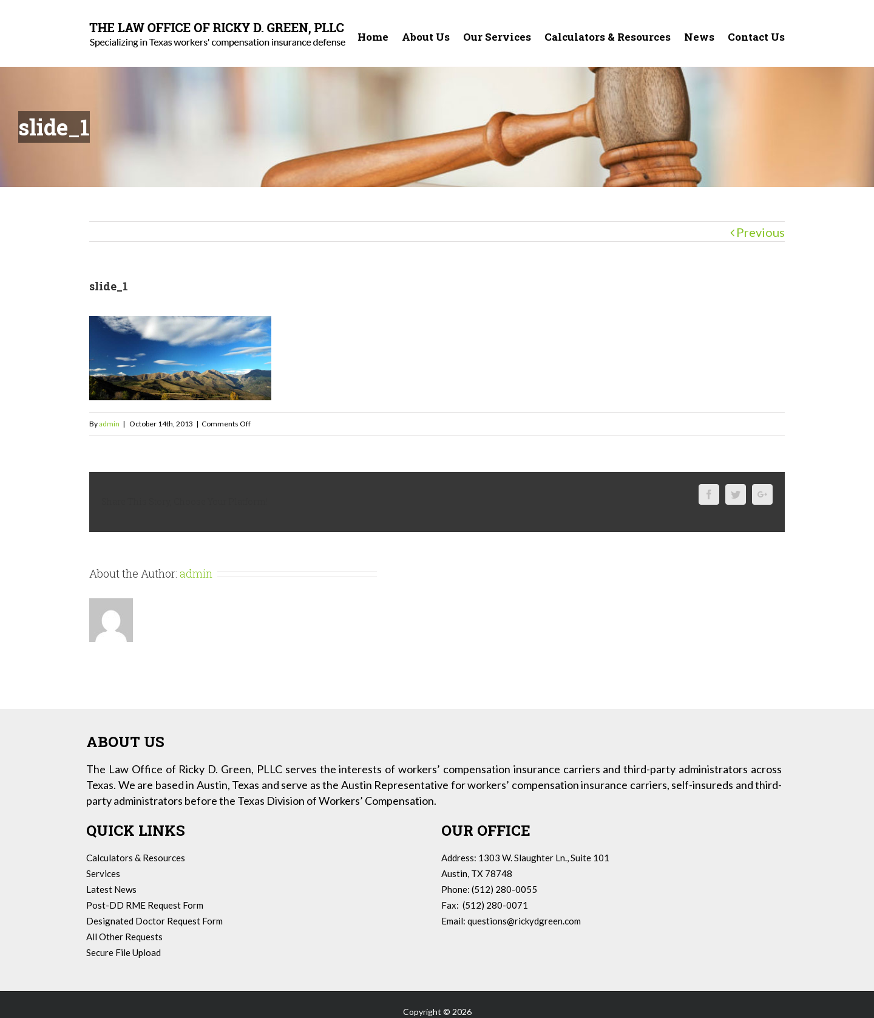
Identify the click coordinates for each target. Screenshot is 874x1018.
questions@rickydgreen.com (524, 920)
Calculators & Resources (135, 857)
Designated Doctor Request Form (154, 920)
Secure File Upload (123, 952)
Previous (760, 232)
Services (103, 873)
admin (109, 423)
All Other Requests (124, 936)
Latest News (111, 889)
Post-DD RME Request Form (144, 905)
